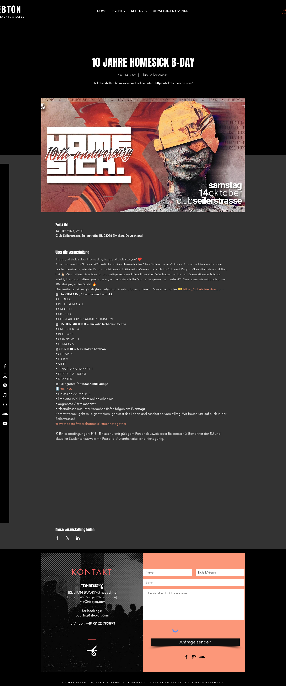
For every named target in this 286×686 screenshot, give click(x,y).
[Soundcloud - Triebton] (5, 414)
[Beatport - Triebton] (5, 404)
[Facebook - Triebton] (5, 366)
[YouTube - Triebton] (5, 423)
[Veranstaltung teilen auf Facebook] (57, 538)
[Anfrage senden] (195, 642)
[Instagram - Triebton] (5, 376)
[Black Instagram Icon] (194, 657)
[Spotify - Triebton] (5, 385)
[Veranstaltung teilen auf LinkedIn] (78, 538)
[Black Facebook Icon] (186, 657)
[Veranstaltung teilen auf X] (68, 538)
